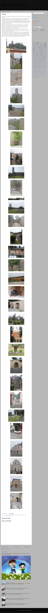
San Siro (43, 75)
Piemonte (39, 53)
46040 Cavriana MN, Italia (9, 516)
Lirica (40, 62)
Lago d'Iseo (41, 66)
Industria (37, 66)
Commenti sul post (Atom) (9, 548)
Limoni (42, 72)
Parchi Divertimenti (36, 74)
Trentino (40, 76)
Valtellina (38, 77)
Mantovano (19, 515)
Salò (6, 592)
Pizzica (41, 74)
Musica (44, 58)
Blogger (30, 610)
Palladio (38, 63)
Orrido (35, 67)
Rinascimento (44, 52)
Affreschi (41, 57)
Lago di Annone (40, 71)
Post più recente (5, 547)
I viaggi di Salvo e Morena (13, 5)
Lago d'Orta (35, 61)
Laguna (44, 71)
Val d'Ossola (44, 76)
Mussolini (34, 73)
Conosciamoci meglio (36, 18)
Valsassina (34, 77)
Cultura (13, 515)
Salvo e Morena (43, 67)
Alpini (37, 65)
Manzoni (44, 62)
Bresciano (34, 55)
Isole (33, 71)
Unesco (43, 59)
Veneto (38, 51)
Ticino (37, 76)
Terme (34, 64)
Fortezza (39, 52)
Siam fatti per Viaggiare (40, 56)
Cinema (35, 58)
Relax (34, 43)
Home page (16, 547)
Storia (24, 515)
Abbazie (43, 54)
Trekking (39, 54)
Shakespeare (34, 76)
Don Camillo (41, 65)
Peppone (38, 67)
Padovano (44, 73)
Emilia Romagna (39, 55)
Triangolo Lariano (35, 57)
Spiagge (35, 53)
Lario (39, 61)
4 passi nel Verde (7, 515)
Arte (10, 515)
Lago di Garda (43, 49)
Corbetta (7, 597)
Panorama (40, 44)
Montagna (34, 63)
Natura (22, 515)
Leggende (34, 72)
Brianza (45, 57)
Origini (41, 73)
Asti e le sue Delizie (9, 602)
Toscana (37, 64)
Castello (36, 49)
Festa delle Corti (8, 587)
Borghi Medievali (38, 50)
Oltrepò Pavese (38, 73)
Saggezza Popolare (42, 63)
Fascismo (45, 60)
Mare (45, 72)
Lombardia (15, 515)
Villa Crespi (34, 68)
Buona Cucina (36, 48)
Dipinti (41, 60)
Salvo (35, 23)
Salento (40, 75)
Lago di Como (43, 51)
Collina (35, 52)
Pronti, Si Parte (4, 551)
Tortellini (37, 62)
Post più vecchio (27, 547)
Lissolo (45, 66)
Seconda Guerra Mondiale (37, 59)
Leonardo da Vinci (38, 72)
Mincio (42, 61)
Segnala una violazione (42, 30)
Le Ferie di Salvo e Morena (10, 582)
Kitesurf (36, 71)
